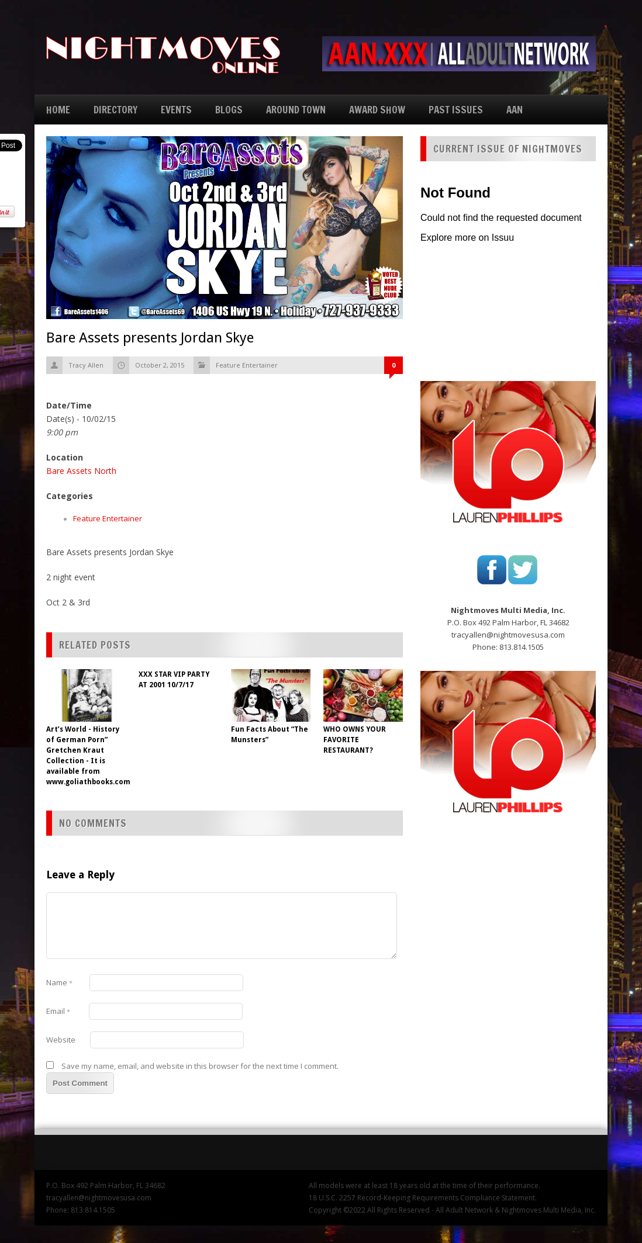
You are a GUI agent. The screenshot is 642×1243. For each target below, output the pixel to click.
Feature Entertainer (247, 365)
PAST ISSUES (456, 109)
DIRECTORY (115, 109)
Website (60, 1039)
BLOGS (229, 109)
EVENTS (176, 109)
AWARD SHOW (377, 109)
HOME (58, 109)
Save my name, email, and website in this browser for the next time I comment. (200, 1066)
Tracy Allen (85, 365)
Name (59, 982)
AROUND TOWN (296, 109)
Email (58, 1011)
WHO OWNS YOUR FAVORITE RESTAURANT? (354, 739)
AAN (514, 109)
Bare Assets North (81, 470)
